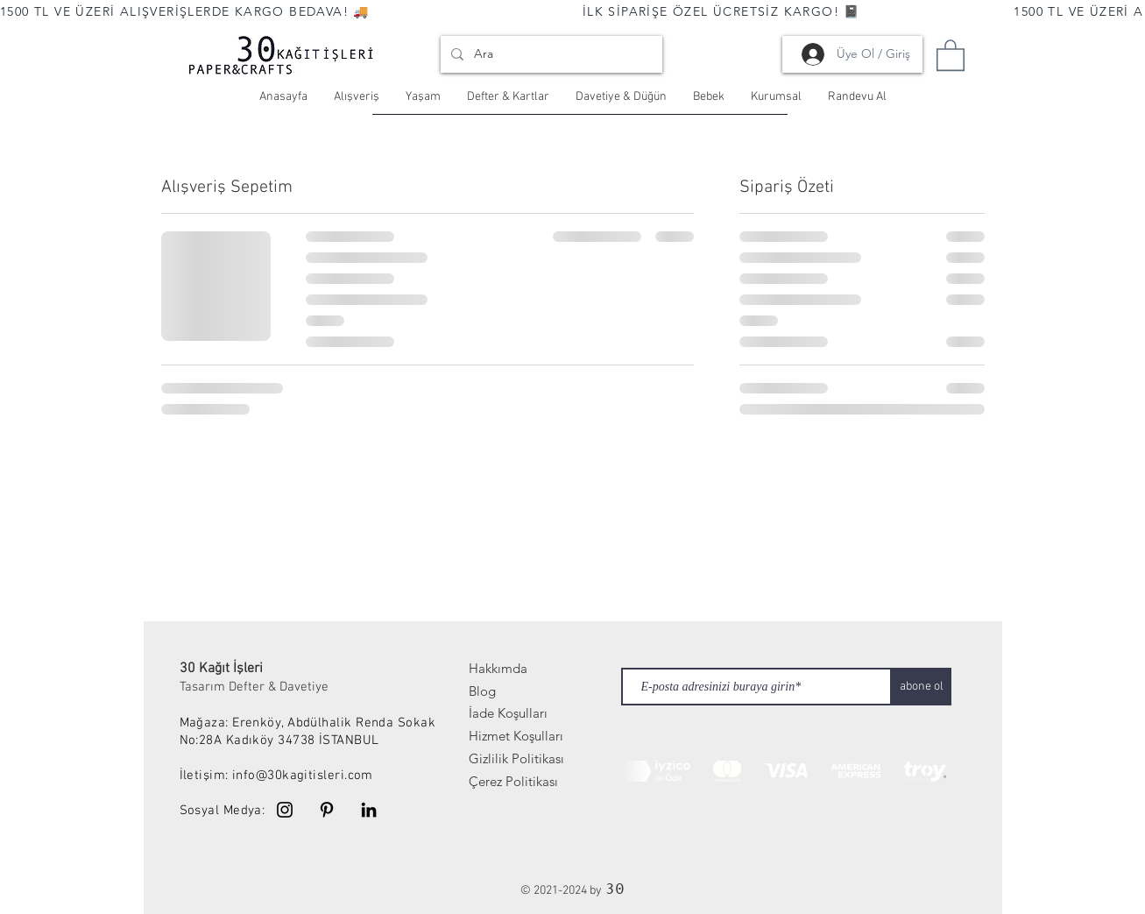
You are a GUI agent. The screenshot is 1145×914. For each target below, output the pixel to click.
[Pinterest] (326, 809)
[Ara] (550, 54)
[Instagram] (284, 809)
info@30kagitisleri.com (302, 775)
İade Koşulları (508, 713)
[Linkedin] (368, 809)
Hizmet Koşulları (516, 735)
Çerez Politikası (513, 781)
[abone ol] (921, 686)
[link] (950, 54)
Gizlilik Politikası (516, 758)
